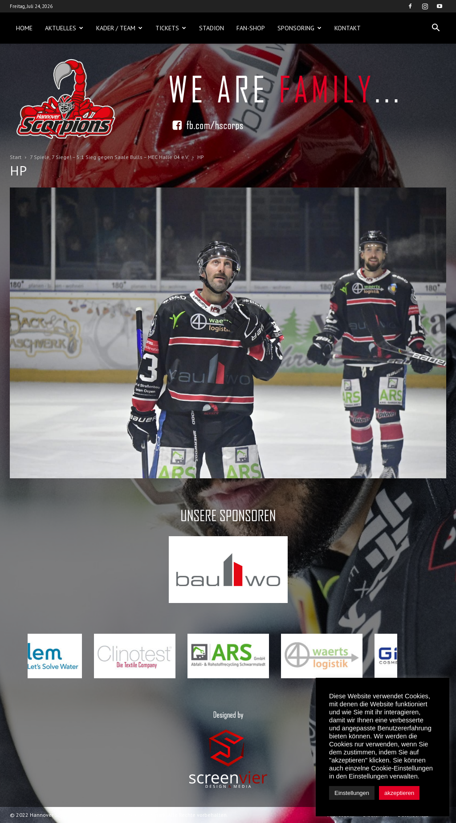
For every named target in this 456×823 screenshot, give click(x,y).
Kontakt (347, 28)
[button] (435, 28)
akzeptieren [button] (399, 793)
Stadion (211, 28)
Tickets (170, 28)
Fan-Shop (250, 28)
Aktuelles (64, 28)
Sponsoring (299, 28)
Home (24, 28)
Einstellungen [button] (351, 793)
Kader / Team (119, 28)
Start (15, 157)
